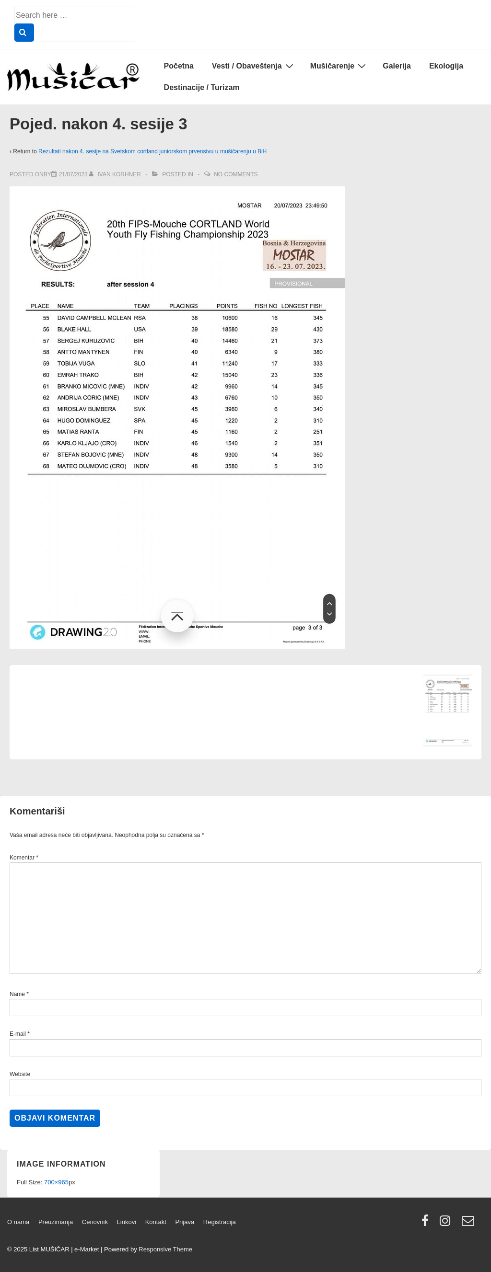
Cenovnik (95, 1222)
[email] (469, 1223)
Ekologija (446, 66)
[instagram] (447, 1223)
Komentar (24, 857)
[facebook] (427, 1223)
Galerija (397, 66)
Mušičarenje (339, 65)
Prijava (184, 1222)
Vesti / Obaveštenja (254, 65)
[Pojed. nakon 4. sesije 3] (73, 174)
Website (20, 1074)
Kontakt (155, 1222)
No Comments (235, 174)
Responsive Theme (165, 1249)
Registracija (219, 1222)
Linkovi (126, 1222)
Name (17, 994)
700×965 (56, 1182)
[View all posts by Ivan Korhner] (115, 174)
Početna (179, 66)
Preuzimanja (55, 1222)
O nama (18, 1222)
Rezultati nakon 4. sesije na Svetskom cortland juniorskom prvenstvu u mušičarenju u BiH (152, 151)
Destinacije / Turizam (202, 87)
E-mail (18, 1034)
